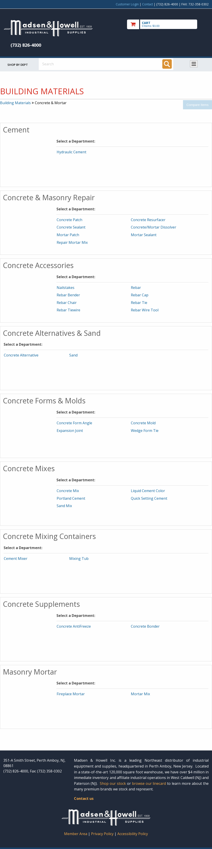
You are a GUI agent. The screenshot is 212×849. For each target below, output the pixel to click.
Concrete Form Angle (74, 422)
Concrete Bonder (145, 626)
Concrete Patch (69, 219)
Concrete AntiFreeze (74, 626)
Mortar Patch (68, 234)
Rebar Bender (68, 295)
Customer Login (127, 4)
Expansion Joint (70, 430)
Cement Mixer (15, 558)
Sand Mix (64, 505)
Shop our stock (113, 783)
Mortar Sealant (143, 234)
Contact (147, 4)
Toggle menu (194, 63)
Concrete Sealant (71, 227)
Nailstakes (65, 287)
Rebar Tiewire (68, 310)
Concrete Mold (143, 422)
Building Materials (15, 102)
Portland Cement (71, 498)
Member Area (75, 833)
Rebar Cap (139, 295)
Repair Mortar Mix (72, 242)
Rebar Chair (67, 302)
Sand (73, 355)
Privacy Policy (102, 833)
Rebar (136, 287)
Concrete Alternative (21, 355)
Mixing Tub (79, 558)
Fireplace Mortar (71, 693)
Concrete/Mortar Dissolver (153, 227)
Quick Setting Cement (149, 498)
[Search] (167, 64)
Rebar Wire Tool (144, 310)
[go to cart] (168, 24)
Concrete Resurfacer (148, 219)
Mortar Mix (140, 693)
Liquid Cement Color (148, 490)
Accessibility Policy (132, 833)
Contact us (84, 798)
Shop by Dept (17, 65)
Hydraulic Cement (71, 152)
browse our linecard (149, 783)
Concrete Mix (68, 490)
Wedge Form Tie (144, 430)
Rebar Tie (139, 302)
